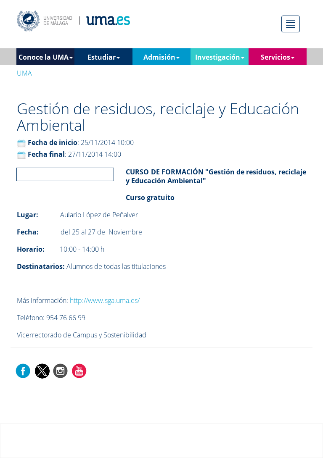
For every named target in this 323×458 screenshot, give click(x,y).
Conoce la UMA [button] (46, 57)
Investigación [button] (219, 57)
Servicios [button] (277, 57)
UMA (24, 73)
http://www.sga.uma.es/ (105, 300)
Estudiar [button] (103, 57)
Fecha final (46, 154)
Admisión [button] (161, 57)
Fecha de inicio (52, 142)
